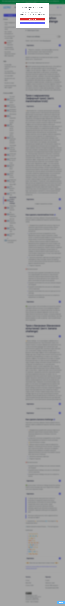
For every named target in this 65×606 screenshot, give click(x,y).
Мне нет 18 (32, 23)
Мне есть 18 (32, 19)
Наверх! (61, 602)
